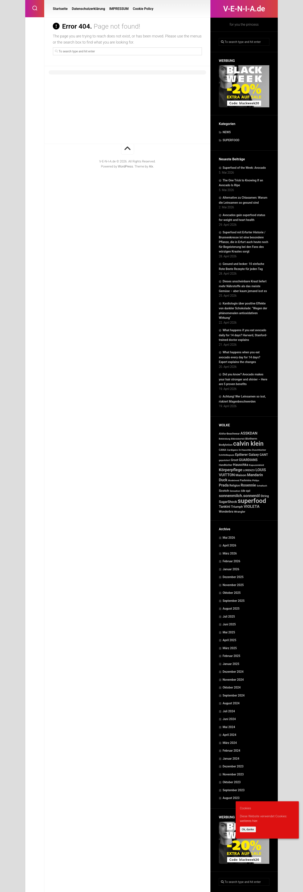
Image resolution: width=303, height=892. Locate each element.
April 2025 (229, 640)
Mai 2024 (229, 727)
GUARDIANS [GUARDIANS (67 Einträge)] (248, 460)
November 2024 (233, 679)
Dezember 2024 (233, 671)
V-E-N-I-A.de (244, 8)
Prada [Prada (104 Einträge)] (224, 485)
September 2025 (234, 600)
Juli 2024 (229, 711)
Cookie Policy (143, 9)
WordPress (125, 166)
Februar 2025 (231, 656)
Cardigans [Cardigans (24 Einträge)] (232, 449)
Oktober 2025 (232, 592)
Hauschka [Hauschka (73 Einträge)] (240, 465)
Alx (151, 166)
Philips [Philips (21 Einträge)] (255, 480)
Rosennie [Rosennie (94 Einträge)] (248, 485)
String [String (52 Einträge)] (264, 496)
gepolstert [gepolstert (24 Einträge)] (224, 460)
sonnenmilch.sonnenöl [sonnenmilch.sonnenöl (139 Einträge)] (239, 495)
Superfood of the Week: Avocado (244, 167)
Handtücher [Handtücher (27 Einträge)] (225, 465)
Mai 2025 (229, 632)
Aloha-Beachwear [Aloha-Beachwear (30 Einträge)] (229, 433)
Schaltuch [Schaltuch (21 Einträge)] (262, 485)
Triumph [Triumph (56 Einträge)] (237, 507)
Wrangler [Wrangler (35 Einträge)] (239, 511)
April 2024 (229, 734)
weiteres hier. (249, 821)
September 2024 (234, 695)
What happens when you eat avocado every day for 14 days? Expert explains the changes (239, 357)
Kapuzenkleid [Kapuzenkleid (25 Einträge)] (256, 465)
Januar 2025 (231, 664)
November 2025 (233, 585)
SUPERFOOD (231, 140)
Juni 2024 (229, 719)
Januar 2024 (231, 758)
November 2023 (233, 774)
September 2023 (234, 790)
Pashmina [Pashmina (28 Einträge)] (245, 480)
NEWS (227, 132)
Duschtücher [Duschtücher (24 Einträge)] (259, 449)
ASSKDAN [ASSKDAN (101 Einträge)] (249, 433)
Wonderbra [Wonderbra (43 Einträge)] (226, 511)
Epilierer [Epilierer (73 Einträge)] (241, 455)
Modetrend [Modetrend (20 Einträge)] (233, 480)
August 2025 (231, 608)
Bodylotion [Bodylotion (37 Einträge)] (226, 444)
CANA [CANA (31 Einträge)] (222, 449)
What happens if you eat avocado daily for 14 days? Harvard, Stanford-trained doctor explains (243, 335)
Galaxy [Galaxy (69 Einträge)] (254, 455)
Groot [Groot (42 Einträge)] (234, 460)
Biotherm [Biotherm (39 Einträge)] (251, 438)
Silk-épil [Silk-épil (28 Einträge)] (245, 490)
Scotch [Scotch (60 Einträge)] (224, 491)
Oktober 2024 (232, 687)
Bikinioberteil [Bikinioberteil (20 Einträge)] (238, 438)
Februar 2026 (231, 561)
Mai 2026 (229, 537)
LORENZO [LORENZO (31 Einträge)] (249, 470)
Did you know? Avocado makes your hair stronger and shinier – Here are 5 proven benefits (243, 379)
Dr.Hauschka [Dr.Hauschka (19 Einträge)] (245, 450)
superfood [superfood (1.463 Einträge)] (252, 500)
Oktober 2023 (232, 782)
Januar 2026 (231, 569)
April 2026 (229, 545)
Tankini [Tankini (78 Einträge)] (224, 507)
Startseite (60, 9)
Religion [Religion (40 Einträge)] (234, 485)
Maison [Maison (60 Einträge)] (240, 475)
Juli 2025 (229, 616)
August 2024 (231, 703)
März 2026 (230, 553)
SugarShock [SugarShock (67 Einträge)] (228, 502)
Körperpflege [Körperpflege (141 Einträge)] (230, 469)
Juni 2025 (229, 624)
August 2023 (231, 798)
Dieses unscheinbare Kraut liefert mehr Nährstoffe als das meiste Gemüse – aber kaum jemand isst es (243, 286)
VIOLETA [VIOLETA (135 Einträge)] (251, 506)
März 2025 (230, 648)
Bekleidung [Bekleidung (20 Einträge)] (224, 438)
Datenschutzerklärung (88, 9)
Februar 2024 (231, 750)
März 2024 (230, 742)
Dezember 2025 (233, 577)
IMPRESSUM (119, 9)
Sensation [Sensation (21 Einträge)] (235, 491)
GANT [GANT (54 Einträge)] (264, 455)
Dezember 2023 (233, 766)
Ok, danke (248, 829)
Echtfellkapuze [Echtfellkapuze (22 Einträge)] (226, 455)
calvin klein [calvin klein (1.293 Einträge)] (248, 443)
